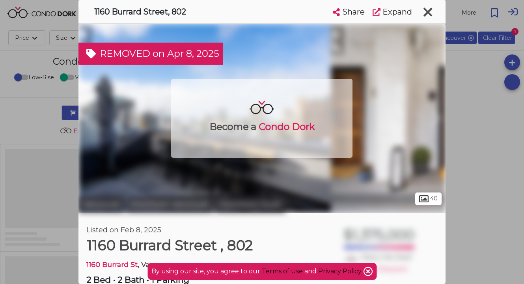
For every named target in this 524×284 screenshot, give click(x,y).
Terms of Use (282, 271)
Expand (392, 12)
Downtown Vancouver (169, 204)
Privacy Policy (340, 271)
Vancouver (101, 204)
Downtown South (250, 204)
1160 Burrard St (112, 264)
